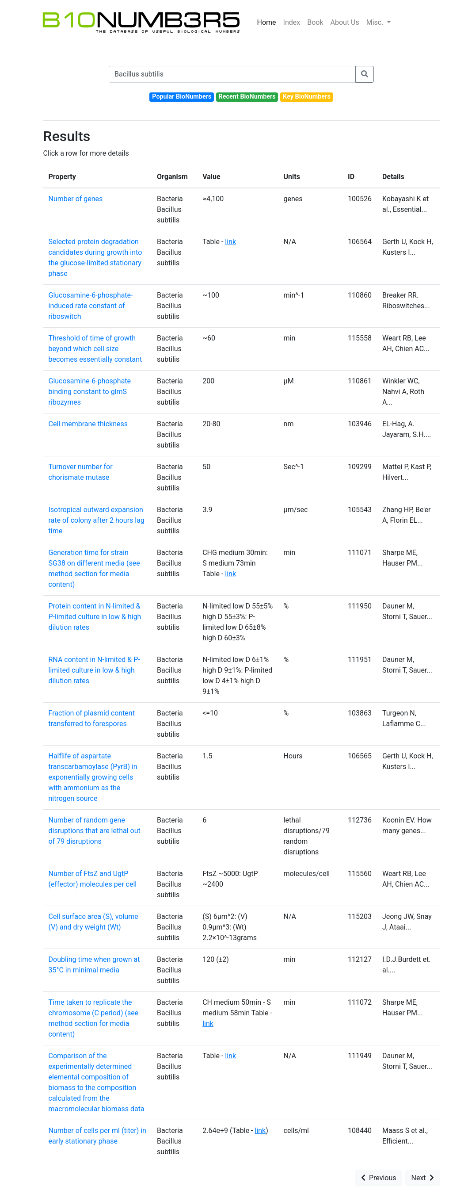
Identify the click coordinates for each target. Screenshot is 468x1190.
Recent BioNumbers (247, 96)
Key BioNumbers (307, 96)
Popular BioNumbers (181, 96)
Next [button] (422, 1178)
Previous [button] (378, 1178)
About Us (345, 22)
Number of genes (76, 199)
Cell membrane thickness (88, 424)
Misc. (375, 22)
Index (292, 22)
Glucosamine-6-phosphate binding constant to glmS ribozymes (90, 391)
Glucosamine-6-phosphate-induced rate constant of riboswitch (91, 306)
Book (315, 22)
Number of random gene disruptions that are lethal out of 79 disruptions (95, 831)
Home (266, 22)
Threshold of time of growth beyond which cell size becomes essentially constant (95, 349)
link (230, 241)
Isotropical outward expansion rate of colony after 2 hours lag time (97, 520)
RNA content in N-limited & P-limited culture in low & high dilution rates (94, 670)
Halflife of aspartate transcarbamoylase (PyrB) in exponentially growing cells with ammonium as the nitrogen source (93, 777)
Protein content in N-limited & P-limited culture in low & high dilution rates (95, 616)
